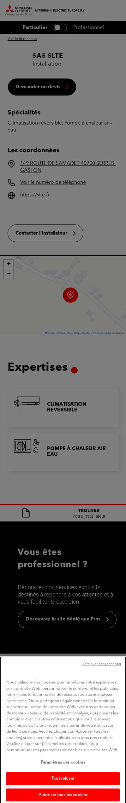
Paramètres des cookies (63, 767)
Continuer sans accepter (101, 669)
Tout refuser (63, 784)
